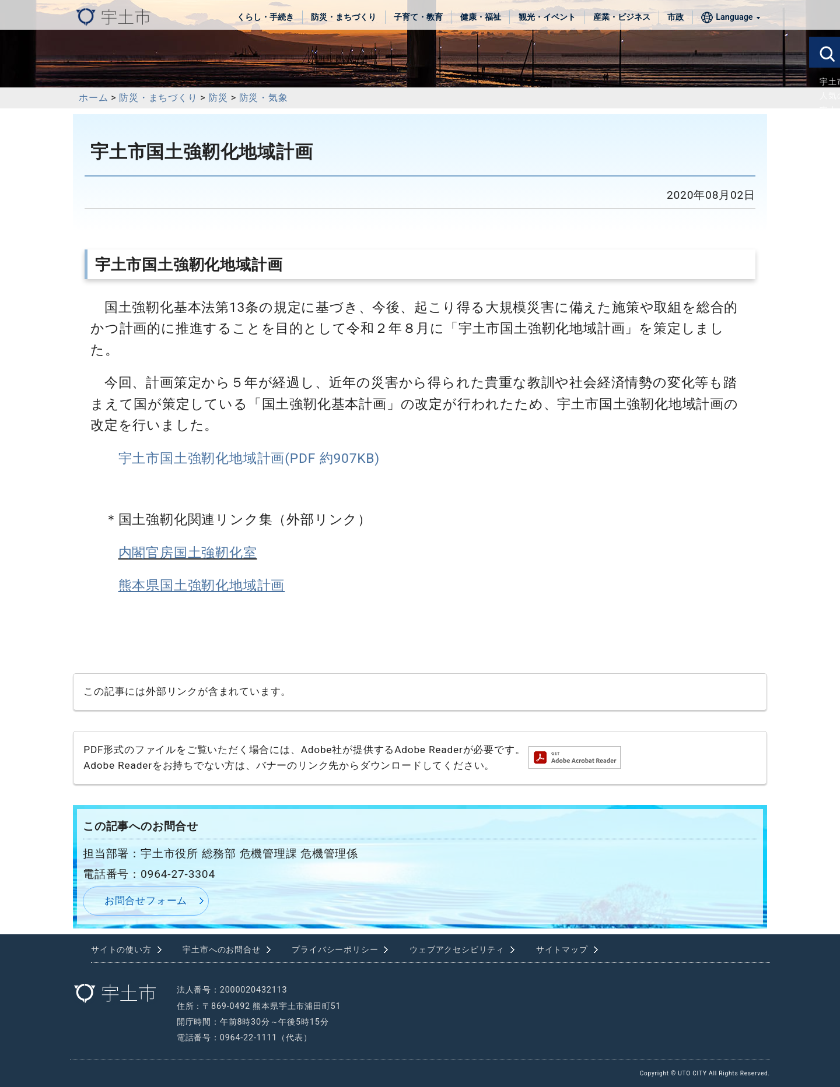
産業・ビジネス (621, 17)
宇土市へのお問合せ (221, 950)
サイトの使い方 (121, 950)
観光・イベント (547, 17)
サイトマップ (562, 950)
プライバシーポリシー (335, 950)
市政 (675, 17)
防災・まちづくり (343, 17)
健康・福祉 (480, 17)
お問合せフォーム (145, 900)
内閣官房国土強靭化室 (187, 553)
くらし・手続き (265, 17)
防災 (218, 97)
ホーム (93, 97)
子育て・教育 (418, 17)
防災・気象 (263, 97)
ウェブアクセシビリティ (457, 950)
